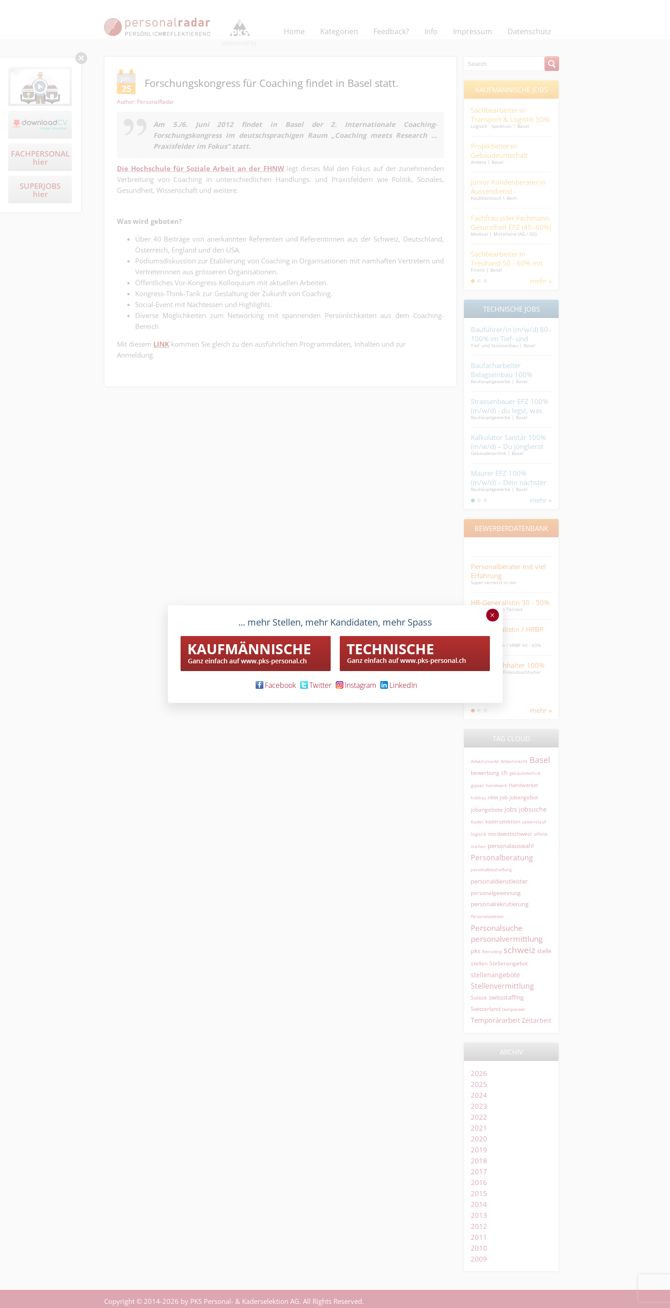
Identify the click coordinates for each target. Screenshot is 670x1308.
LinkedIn (398, 685)
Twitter (316, 685)
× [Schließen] (492, 615)
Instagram (356, 685)
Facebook (276, 685)
